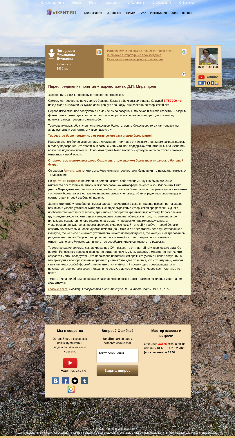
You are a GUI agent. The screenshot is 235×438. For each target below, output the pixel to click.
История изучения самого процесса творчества (139, 50)
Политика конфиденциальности (117, 428)
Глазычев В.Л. (58, 289)
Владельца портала (178, 432)
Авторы (136, 2)
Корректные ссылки (205, 432)
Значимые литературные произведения (134, 55)
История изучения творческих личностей (135, 59)
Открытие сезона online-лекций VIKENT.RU (165, 348)
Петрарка (73, 180)
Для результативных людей (35, 432)
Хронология (53, 2)
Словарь (162, 2)
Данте (57, 180)
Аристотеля (72, 170)
